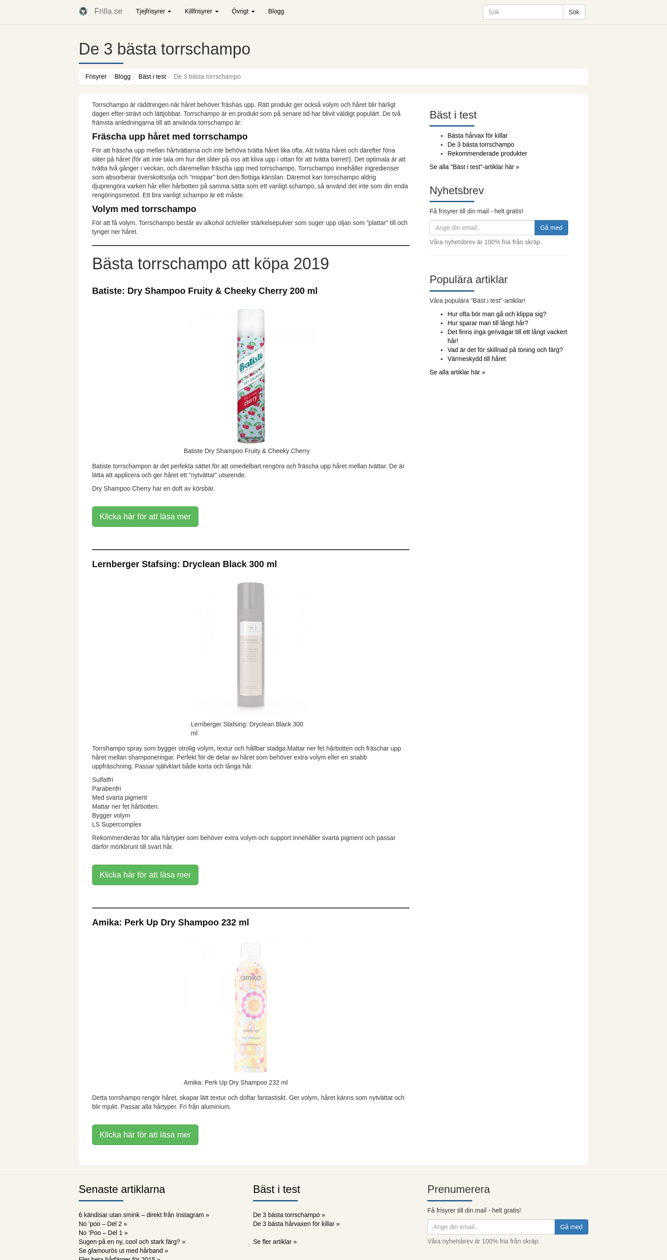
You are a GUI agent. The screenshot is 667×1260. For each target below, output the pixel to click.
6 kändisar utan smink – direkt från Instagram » (144, 1214)
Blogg (276, 11)
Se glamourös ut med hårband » (123, 1250)
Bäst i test (152, 76)
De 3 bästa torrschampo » (289, 1214)
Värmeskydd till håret (476, 358)
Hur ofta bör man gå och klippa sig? (496, 314)
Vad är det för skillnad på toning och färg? (505, 349)
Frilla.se (108, 11)
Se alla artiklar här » (457, 372)
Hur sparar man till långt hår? (487, 323)
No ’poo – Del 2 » (103, 1223)
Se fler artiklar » (275, 1241)
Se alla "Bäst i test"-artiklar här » (474, 166)
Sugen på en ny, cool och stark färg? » (132, 1241)
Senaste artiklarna (122, 1189)
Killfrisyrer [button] (201, 11)
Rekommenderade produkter (487, 153)
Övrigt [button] (243, 11)
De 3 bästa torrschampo (480, 144)
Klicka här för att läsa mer (145, 516)
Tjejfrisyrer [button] (153, 11)
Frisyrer (95, 76)
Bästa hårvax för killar (477, 135)
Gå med (551, 227)
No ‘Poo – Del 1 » (103, 1232)
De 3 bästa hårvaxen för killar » (296, 1223)
